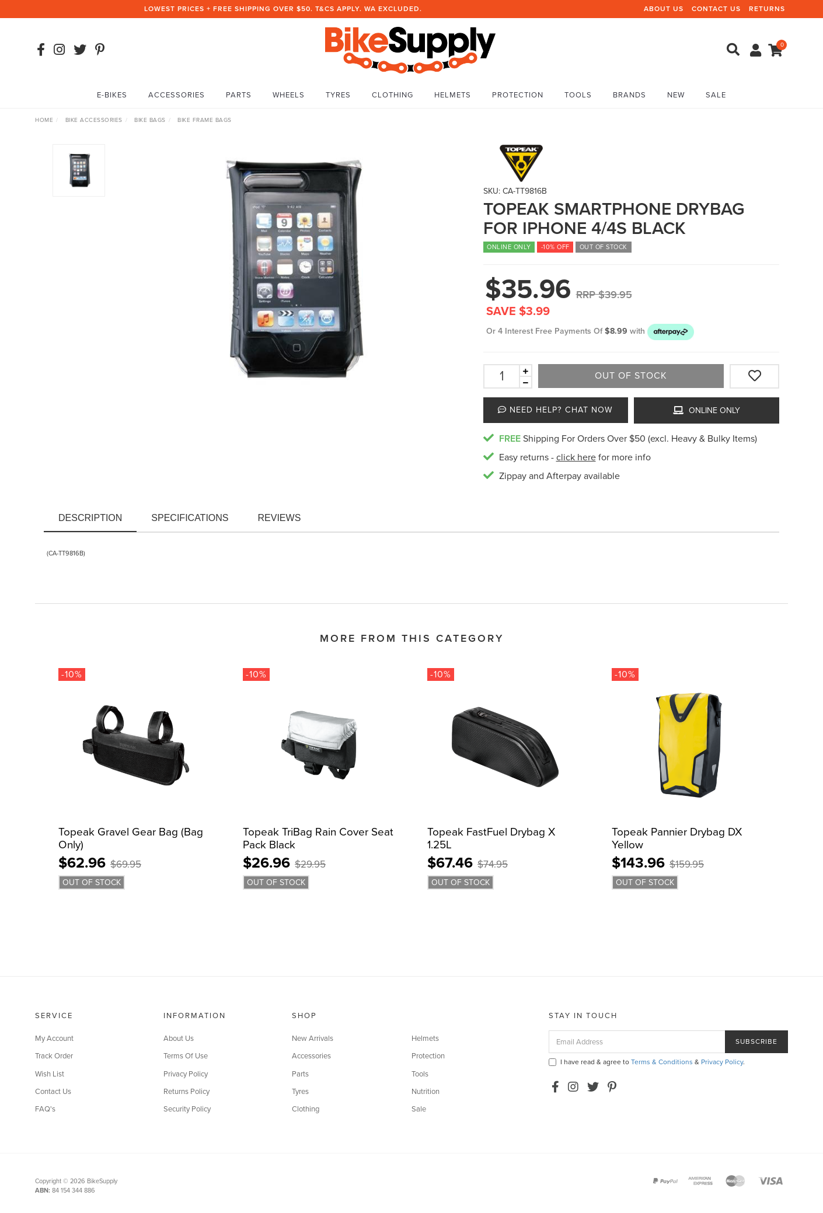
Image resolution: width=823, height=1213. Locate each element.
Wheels (289, 95)
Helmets (452, 95)
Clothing (392, 95)
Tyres (338, 95)
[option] (289, 269)
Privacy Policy (185, 1074)
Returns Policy (186, 1091)
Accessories (176, 95)
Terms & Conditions (662, 1062)
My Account (54, 1038)
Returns (767, 9)
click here (576, 457)
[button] (670, 331)
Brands (629, 95)
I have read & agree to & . (647, 1062)
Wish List (49, 1074)
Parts (239, 95)
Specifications (189, 518)
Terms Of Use (185, 1056)
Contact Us (716, 9)
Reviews (279, 518)
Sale (716, 95)
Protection (517, 95)
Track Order (54, 1056)
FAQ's (45, 1109)
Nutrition (426, 1091)
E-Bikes (112, 95)
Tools (578, 95)
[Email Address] (637, 1041)
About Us (663, 9)
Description (90, 518)
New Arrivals (312, 1038)
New (676, 95)
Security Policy (187, 1109)
